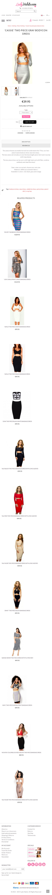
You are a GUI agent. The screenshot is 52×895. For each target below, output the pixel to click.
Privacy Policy (6, 837)
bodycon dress (14, 189)
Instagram (37, 864)
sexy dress (22, 189)
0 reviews (20, 133)
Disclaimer (5, 842)
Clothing (14, 25)
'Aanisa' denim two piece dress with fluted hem (17, 658)
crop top (29, 191)
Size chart (26, 116)
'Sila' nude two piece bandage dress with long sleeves (20, 563)
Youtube (44, 864)
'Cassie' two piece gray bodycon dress (34, 25)
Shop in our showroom (9, 831)
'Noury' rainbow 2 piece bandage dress (17, 232)
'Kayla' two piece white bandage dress (17, 326)
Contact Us (31, 829)
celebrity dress (31, 189)
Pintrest (40, 864)
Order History (6, 852)
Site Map (30, 833)
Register (8, 15)
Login (3, 15)
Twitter (33, 864)
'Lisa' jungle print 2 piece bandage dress (17, 279)
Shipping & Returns (8, 835)
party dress (40, 189)
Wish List (4, 855)
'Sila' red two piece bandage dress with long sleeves (19, 516)
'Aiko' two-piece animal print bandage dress (17, 705)
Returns (30, 831)
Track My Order (7, 850)
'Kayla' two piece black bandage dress (17, 374)
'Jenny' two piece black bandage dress (17, 610)
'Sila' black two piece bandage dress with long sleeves (20, 468)
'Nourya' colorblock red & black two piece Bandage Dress (21, 752)
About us (4, 829)
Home (9, 25)
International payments (9, 833)
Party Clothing (20, 25)
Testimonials (32, 835)
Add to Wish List (27, 126)
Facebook (29, 864)
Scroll (47, 891)
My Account (16, 15)
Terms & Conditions (8, 839)
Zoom (48, 82)
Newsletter (5, 857)
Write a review (30, 133)
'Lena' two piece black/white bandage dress (17, 421)
